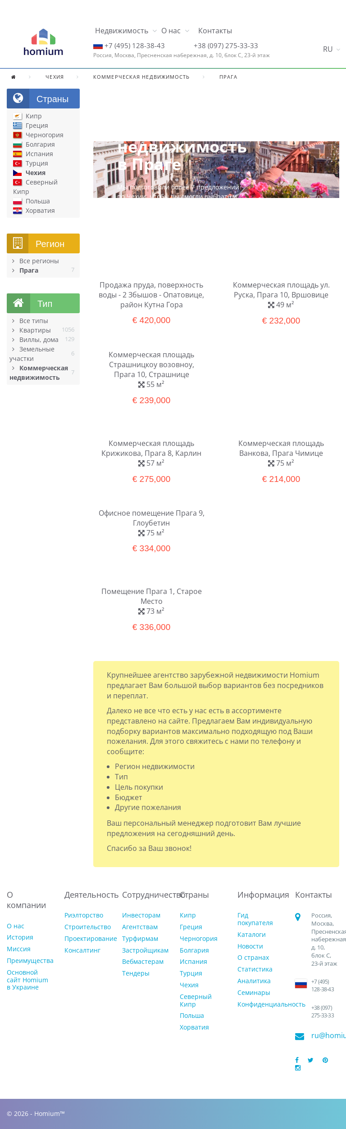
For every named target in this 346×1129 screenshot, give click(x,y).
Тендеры (136, 973)
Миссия (19, 949)
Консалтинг (82, 950)
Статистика (255, 969)
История (20, 937)
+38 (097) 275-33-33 (226, 45)
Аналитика (254, 981)
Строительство (87, 927)
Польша (192, 1016)
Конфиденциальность (271, 1004)
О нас (15, 926)
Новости (250, 946)
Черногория (199, 939)
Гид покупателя (255, 919)
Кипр (188, 915)
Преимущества (30, 961)
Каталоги (251, 935)
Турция (191, 973)
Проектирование (90, 939)
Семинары (253, 993)
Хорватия (194, 1027)
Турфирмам (140, 939)
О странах (253, 958)
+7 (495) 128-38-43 (135, 45)
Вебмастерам (143, 962)
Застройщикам (145, 950)
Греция (191, 927)
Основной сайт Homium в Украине (27, 980)
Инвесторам (141, 915)
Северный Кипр (196, 1000)
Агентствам (140, 927)
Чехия (189, 985)
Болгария (194, 950)
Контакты (215, 31)
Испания (193, 962)
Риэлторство (83, 915)
